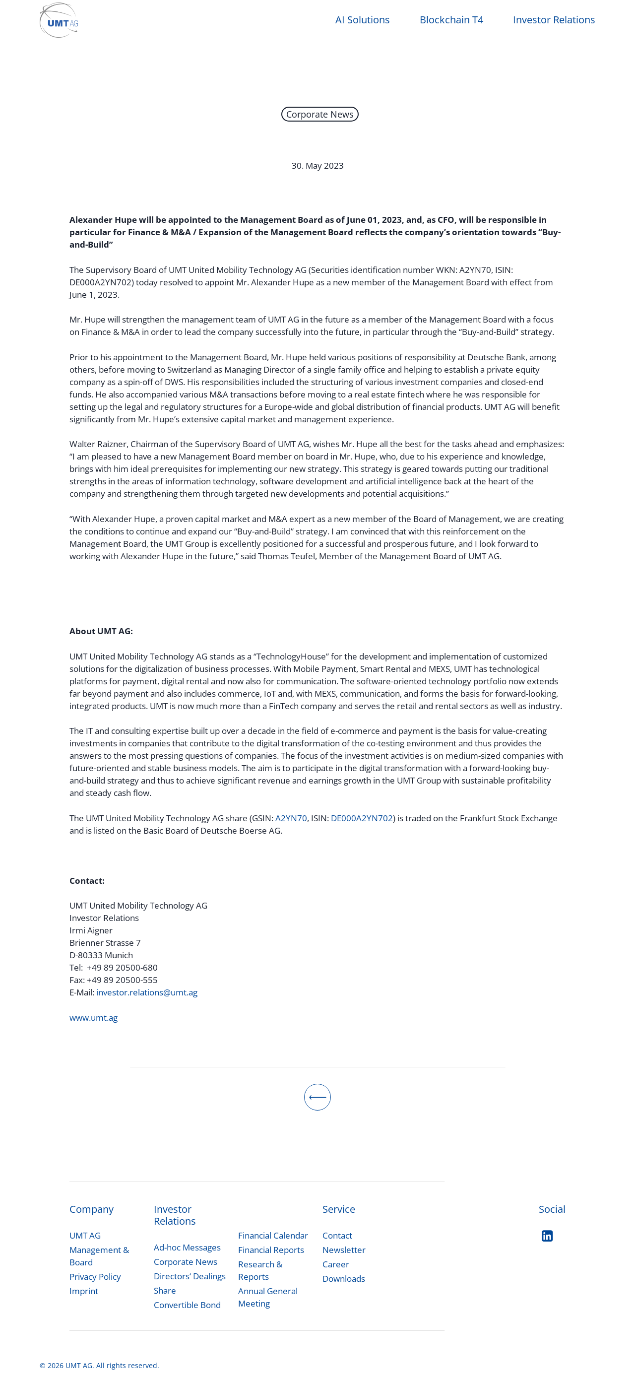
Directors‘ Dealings (190, 1276)
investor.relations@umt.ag (146, 992)
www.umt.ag (93, 1017)
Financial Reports (271, 1249)
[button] (187, 1247)
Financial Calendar (273, 1235)
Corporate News (320, 114)
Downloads (343, 1278)
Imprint (83, 1291)
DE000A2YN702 (362, 818)
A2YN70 (291, 818)
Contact (337, 1235)
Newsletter (344, 1249)
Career (335, 1264)
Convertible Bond (187, 1305)
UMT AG (85, 1235)
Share (165, 1290)
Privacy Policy (95, 1276)
